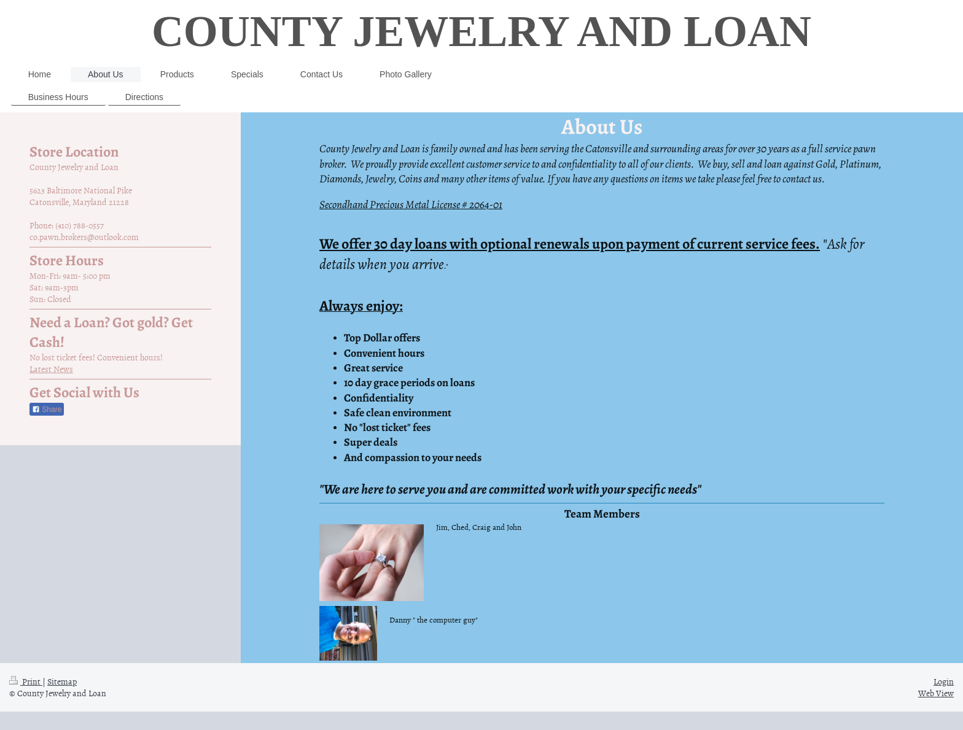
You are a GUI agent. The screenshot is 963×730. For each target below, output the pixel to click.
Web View (936, 692)
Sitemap (62, 681)
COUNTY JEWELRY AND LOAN (481, 31)
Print (25, 681)
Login (944, 681)
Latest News (51, 368)
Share (46, 409)
